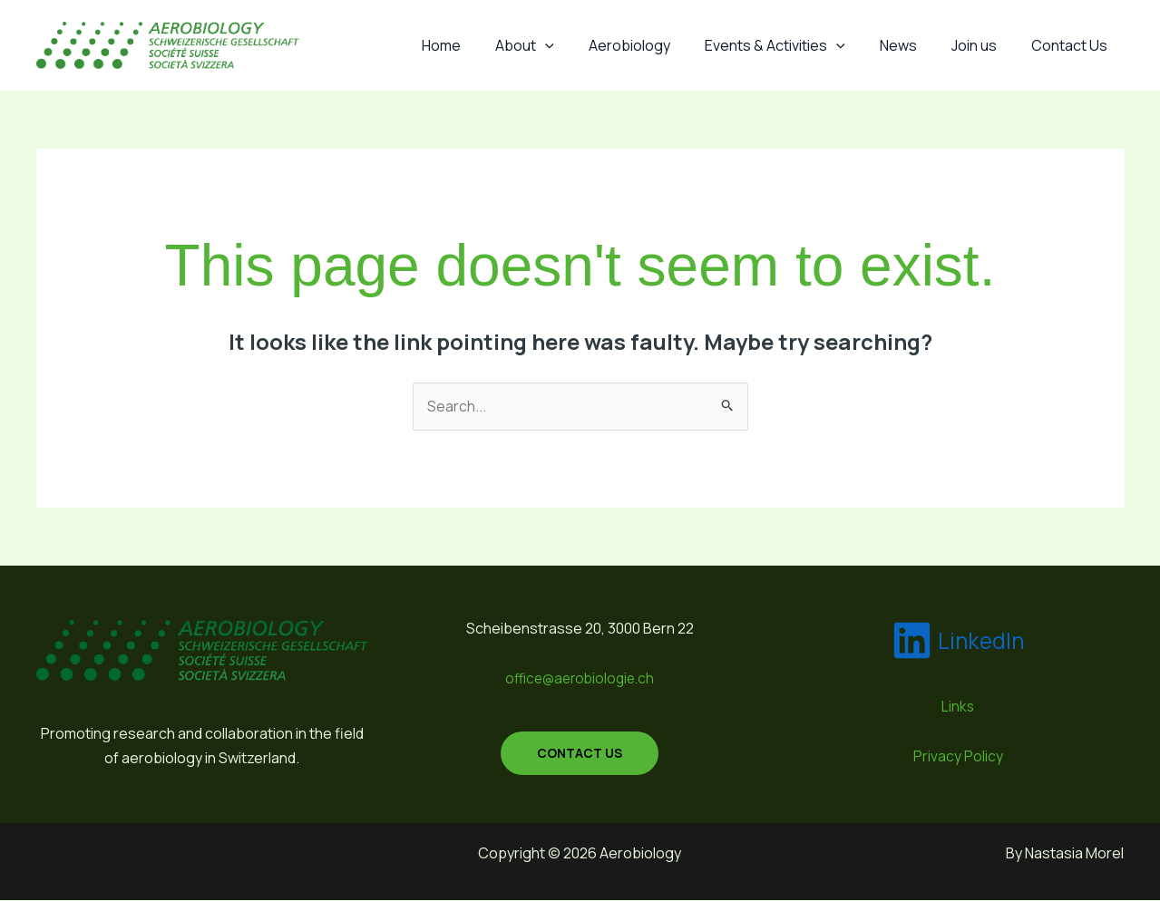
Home (476, 45)
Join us (982, 45)
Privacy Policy (958, 756)
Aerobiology (654, 45)
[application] (575, 45)
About (554, 45)
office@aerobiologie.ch (580, 678)
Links (958, 707)
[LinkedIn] (958, 641)
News (912, 45)
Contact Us (1072, 45)
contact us (579, 752)
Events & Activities (794, 45)
